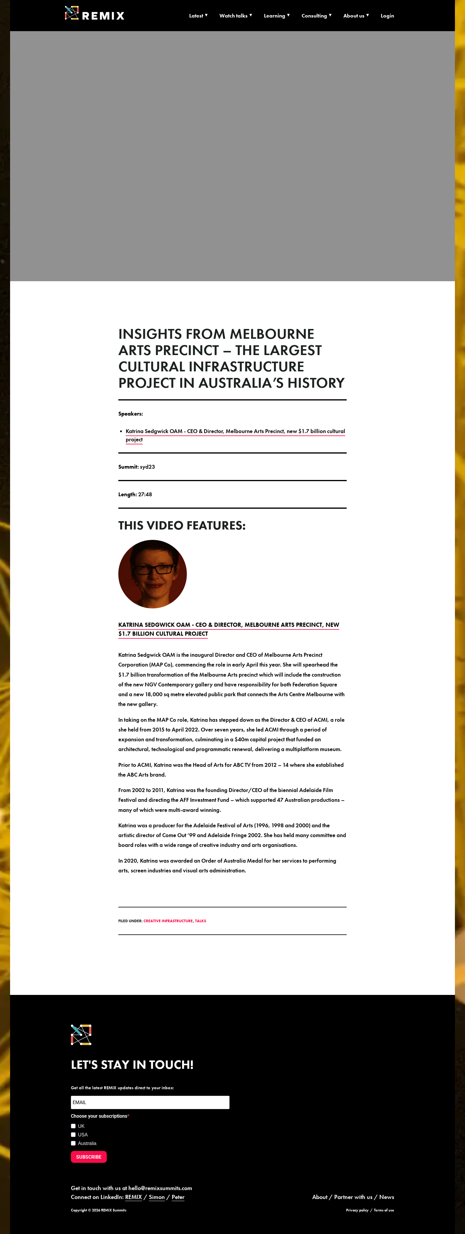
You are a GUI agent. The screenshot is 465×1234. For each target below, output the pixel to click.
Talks (200, 920)
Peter (178, 1197)
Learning (274, 15)
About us (353, 15)
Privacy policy (357, 1210)
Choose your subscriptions (99, 1116)
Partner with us (353, 1197)
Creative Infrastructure (168, 920)
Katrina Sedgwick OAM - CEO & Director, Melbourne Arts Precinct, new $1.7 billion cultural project (235, 435)
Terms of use (384, 1210)
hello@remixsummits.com (160, 1188)
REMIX (133, 1197)
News (386, 1197)
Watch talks (233, 15)
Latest (196, 15)
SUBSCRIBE (88, 1157)
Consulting (314, 15)
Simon (157, 1197)
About (319, 1197)
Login (387, 15)
